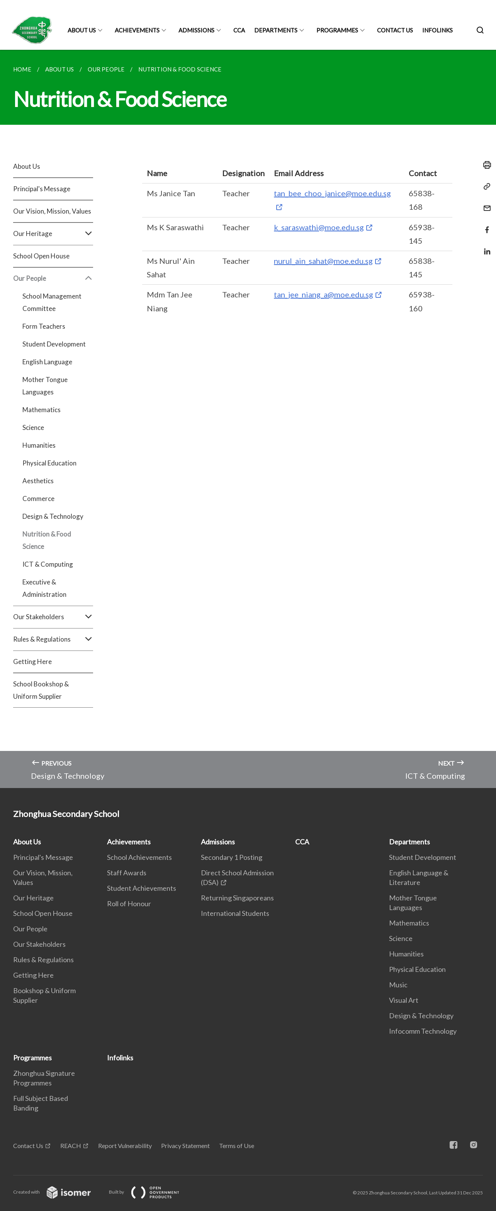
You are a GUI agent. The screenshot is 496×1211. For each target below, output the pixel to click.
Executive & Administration (44, 588)
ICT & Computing (47, 564)
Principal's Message (41, 189)
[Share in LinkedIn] (484, 246)
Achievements (137, 30)
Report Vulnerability (125, 1145)
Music (398, 984)
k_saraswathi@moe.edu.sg (319, 227)
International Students (235, 913)
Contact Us (395, 30)
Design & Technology (52, 516)
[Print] (484, 165)
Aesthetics (38, 481)
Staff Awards (126, 872)
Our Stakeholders (53, 617)
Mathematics (41, 410)
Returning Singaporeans (237, 897)
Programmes (337, 30)
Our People (53, 278)
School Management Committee (52, 302)
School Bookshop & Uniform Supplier (41, 690)
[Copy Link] (484, 186)
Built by (150, 1192)
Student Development (54, 344)
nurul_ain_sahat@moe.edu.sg (323, 260)
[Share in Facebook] (484, 225)
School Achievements (139, 857)
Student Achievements (141, 888)
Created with (58, 1192)
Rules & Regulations (53, 639)
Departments (275, 30)
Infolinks (437, 30)
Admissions (196, 30)
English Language (47, 362)
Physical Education (49, 463)
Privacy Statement (185, 1145)
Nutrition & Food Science (46, 540)
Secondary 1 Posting (231, 857)
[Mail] (484, 203)
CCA (239, 30)
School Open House (41, 256)
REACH (70, 1145)
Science (33, 427)
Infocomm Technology (423, 1031)
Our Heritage (53, 234)
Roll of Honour (129, 903)
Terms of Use (236, 1145)
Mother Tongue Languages (45, 385)
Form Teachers (43, 326)
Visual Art (403, 1000)
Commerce (38, 498)
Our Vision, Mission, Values (52, 211)
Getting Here (32, 661)
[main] (248, 419)
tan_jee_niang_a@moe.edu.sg (323, 294)
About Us (82, 30)
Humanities (39, 445)
